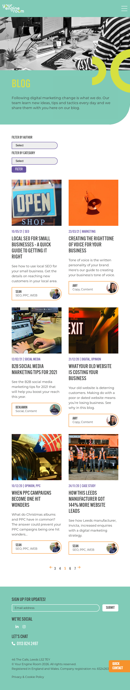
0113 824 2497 (25, 644)
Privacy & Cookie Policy (28, 677)
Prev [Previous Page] (51, 567)
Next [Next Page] (79, 567)
